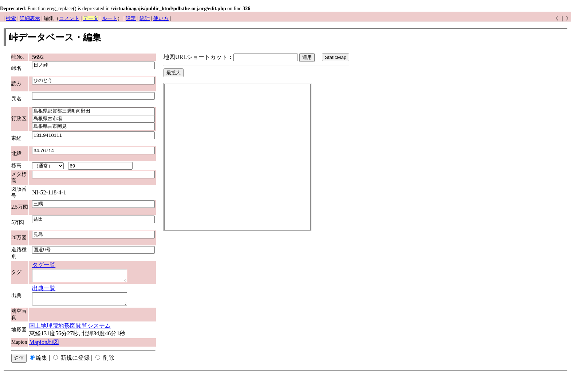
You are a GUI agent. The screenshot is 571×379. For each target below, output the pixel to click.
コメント (69, 18)
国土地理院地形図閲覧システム (70, 330)
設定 (131, 18)
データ (90, 18)
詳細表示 (30, 18)
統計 (144, 18)
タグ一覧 (43, 265)
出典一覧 (43, 290)
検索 (11, 18)
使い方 (161, 18)
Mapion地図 (44, 346)
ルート (109, 18)
